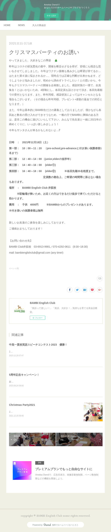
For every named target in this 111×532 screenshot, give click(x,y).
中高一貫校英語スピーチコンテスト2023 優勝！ (38, 344)
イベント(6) (14, 268)
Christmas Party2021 (22, 405)
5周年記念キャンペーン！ (24, 374)
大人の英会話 (39, 25)
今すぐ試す (51, 16)
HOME (7, 25)
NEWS (21, 25)
